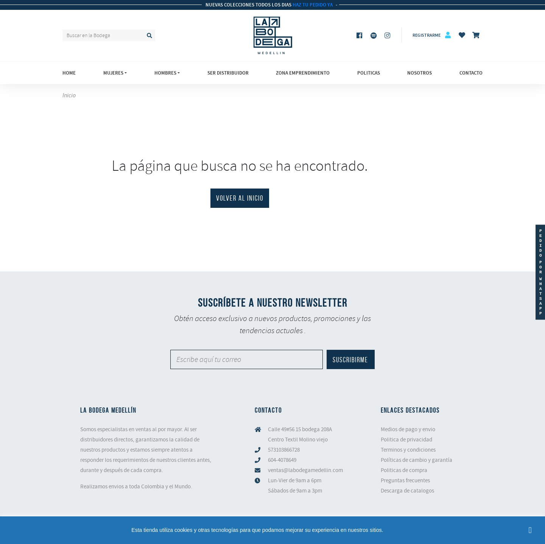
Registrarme (427, 35)
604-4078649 (282, 460)
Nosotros (419, 73)
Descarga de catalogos (407, 490)
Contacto (471, 73)
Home (69, 73)
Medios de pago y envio (408, 429)
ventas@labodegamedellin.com (305, 470)
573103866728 (284, 450)
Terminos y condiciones (408, 450)
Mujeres (113, 73)
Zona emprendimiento (303, 73)
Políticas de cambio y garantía (416, 460)
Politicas (368, 73)
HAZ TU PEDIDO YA (312, 5)
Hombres (165, 73)
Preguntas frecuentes (405, 480)
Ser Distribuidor (228, 73)
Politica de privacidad (406, 439)
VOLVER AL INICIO (239, 198)
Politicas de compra (404, 470)
